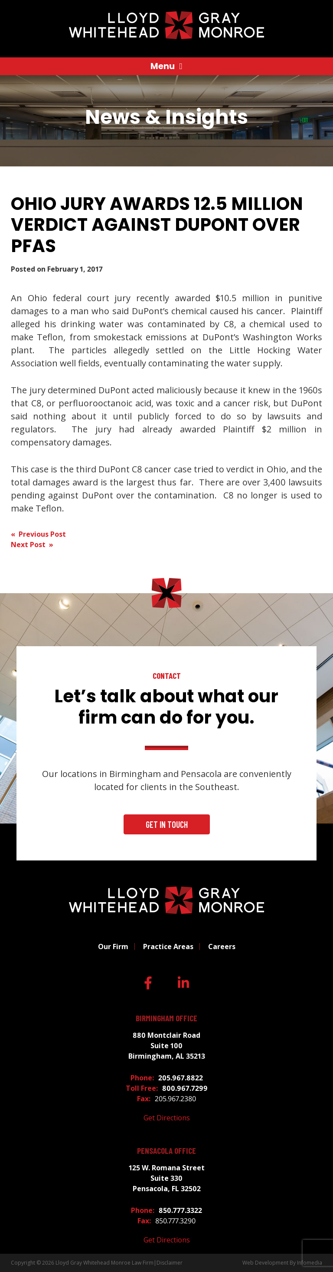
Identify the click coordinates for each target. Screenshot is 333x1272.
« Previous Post (38, 534)
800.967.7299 (185, 1088)
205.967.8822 (180, 1078)
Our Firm (113, 946)
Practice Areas (168, 946)
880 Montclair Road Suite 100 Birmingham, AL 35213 (166, 1045)
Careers (221, 946)
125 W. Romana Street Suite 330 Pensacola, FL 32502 (167, 1178)
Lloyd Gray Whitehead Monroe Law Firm (104, 1262)
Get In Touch (167, 824)
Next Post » (32, 544)
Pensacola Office (166, 1151)
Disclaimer (170, 1262)
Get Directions (167, 1118)
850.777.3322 (180, 1210)
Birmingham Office (166, 1018)
